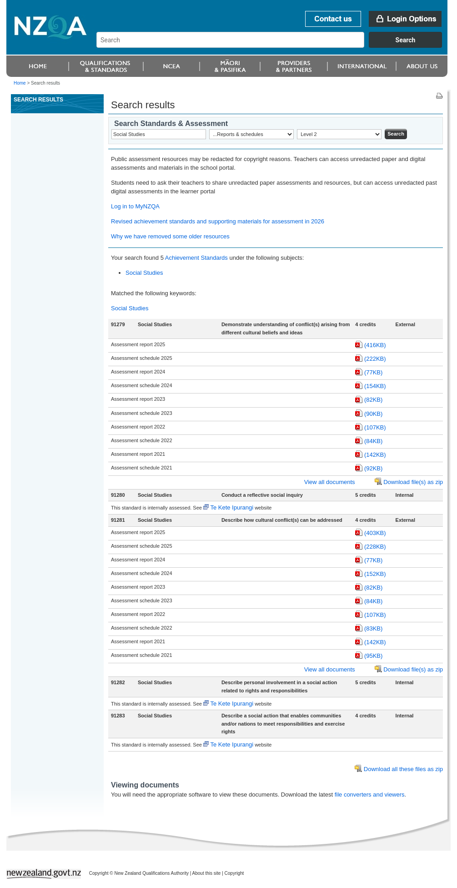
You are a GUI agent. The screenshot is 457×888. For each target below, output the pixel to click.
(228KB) (375, 546)
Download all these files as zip (403, 769)
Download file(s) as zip (413, 482)
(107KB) (375, 427)
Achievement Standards (196, 257)
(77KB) (373, 372)
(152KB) (375, 573)
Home (20, 83)
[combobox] (273, 45)
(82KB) (373, 399)
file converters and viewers (370, 794)
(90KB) (373, 413)
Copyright (234, 873)
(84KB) (373, 441)
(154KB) (375, 386)
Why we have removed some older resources (170, 236)
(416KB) (375, 345)
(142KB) (375, 454)
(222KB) (375, 358)
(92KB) (373, 468)
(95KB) (373, 655)
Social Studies (144, 272)
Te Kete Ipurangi (231, 507)
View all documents (329, 482)
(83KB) (373, 628)
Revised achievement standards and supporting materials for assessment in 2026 (217, 221)
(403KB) (375, 533)
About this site (206, 873)
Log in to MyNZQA (135, 206)
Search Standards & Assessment (171, 123)
